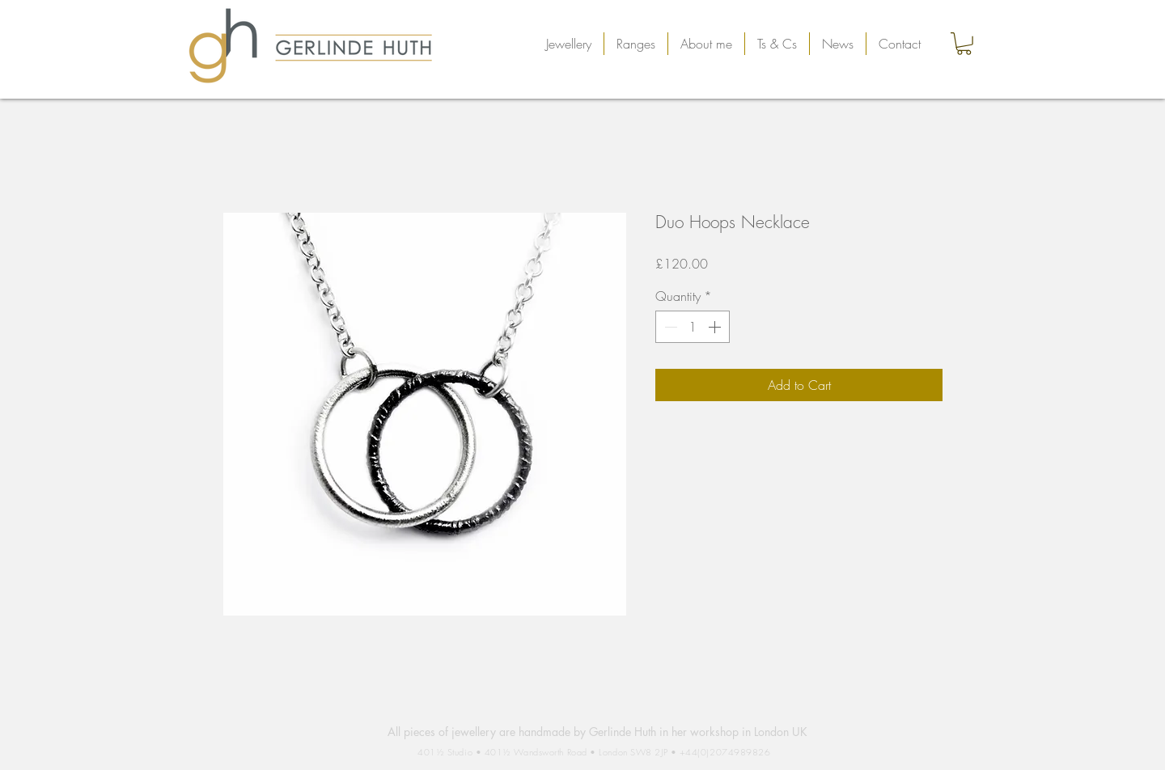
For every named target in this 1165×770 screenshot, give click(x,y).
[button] (569, 43)
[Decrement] (669, 326)
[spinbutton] (692, 326)
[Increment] (716, 326)
